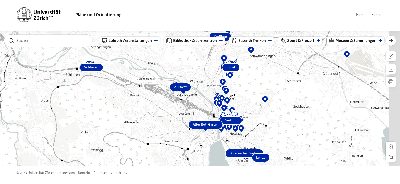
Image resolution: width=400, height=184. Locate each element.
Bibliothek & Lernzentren (191, 41)
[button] (391, 147)
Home (360, 14)
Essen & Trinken (248, 41)
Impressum (66, 173)
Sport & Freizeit (297, 41)
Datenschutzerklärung (110, 173)
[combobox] (48, 41)
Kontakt (377, 14)
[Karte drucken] (391, 82)
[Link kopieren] (391, 56)
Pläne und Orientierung (98, 15)
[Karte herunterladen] (391, 69)
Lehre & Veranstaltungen (127, 41)
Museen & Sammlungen (352, 41)
